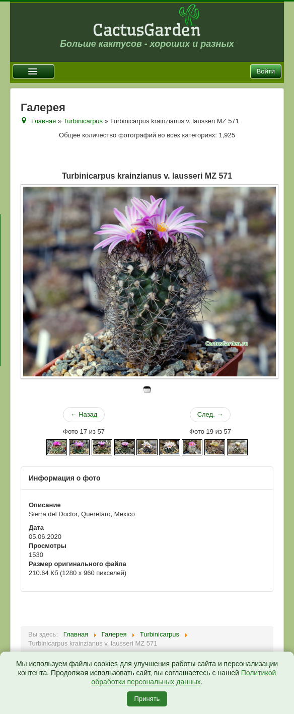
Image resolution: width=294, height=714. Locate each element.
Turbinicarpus (83, 121)
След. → (210, 414)
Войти (266, 71)
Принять (147, 698)
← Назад (84, 414)
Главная (43, 121)
